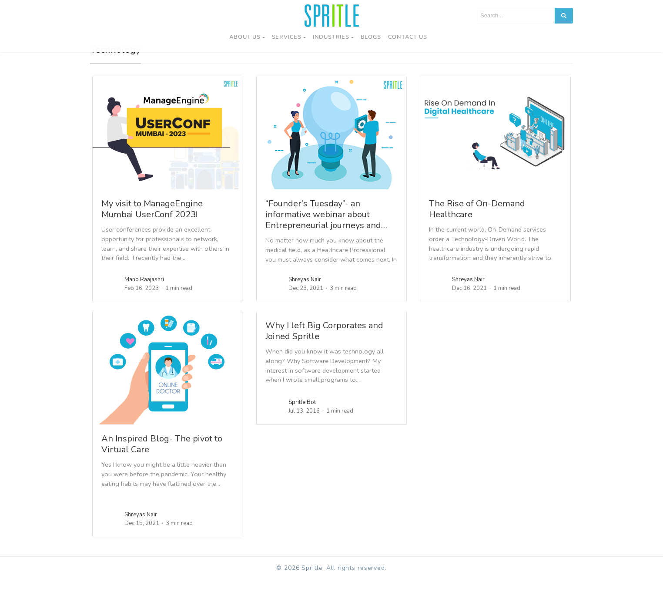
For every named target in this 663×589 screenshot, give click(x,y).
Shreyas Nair (304, 289)
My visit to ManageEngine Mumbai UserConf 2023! (152, 219)
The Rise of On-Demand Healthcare (477, 219)
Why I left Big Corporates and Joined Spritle (324, 341)
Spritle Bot (302, 412)
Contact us (407, 37)
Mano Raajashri (144, 289)
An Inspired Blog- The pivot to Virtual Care (161, 454)
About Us (244, 37)
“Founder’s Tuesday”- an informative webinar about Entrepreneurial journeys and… (326, 224)
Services (286, 37)
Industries (331, 37)
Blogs (371, 37)
